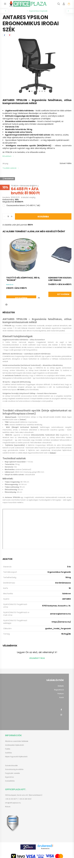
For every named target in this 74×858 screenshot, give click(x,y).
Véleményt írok (37, 658)
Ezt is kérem (47, 298)
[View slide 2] (32, 91)
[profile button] (63, 3)
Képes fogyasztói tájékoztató (16, 757)
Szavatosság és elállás (14, 769)
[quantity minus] (5, 216)
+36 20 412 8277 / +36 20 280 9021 (18, 799)
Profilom (61, 694)
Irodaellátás (10, 781)
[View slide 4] (37, 91)
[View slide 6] (42, 91)
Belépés (61, 686)
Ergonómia (9, 777)
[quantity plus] (12, 216)
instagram (61, 714)
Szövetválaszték (11, 765)
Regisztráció (59, 690)
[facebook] (4, 35)
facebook (61, 709)
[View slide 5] (39, 91)
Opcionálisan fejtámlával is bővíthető (22, 140)
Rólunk (7, 807)
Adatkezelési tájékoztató (14, 745)
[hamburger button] (5, 3)
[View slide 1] (29, 91)
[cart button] (68, 3)
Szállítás (8, 753)
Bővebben (7, 156)
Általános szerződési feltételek (16, 741)
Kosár (61, 697)
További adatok (9, 168)
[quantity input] (8, 216)
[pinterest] (10, 35)
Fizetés (7, 749)
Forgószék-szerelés (12, 773)
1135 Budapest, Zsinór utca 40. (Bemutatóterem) (23, 795)
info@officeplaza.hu (35, 137)
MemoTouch (10, 417)
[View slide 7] (44, 91)
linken (23, 419)
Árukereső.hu (45, 848)
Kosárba (43, 216)
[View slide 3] (34, 91)
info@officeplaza (14, 413)
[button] (6, 304)
